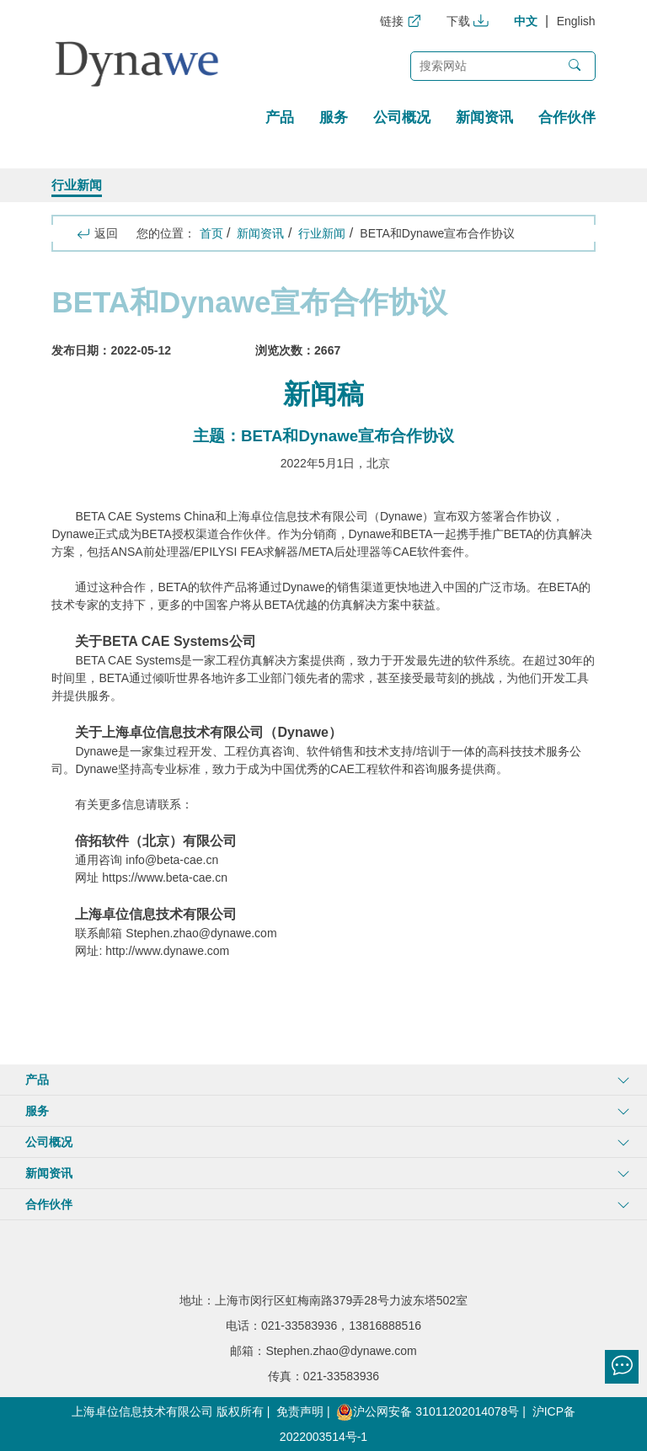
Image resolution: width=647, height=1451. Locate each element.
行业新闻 (76, 185)
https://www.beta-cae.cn (164, 877)
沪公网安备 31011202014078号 (427, 1411)
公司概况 (401, 117)
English (576, 21)
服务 (333, 117)
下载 (467, 21)
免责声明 (300, 1411)
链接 (400, 21)
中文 (525, 21)
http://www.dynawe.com (167, 951)
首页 (211, 233)
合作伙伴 (567, 117)
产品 (279, 117)
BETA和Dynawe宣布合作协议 (437, 233)
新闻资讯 (484, 117)
